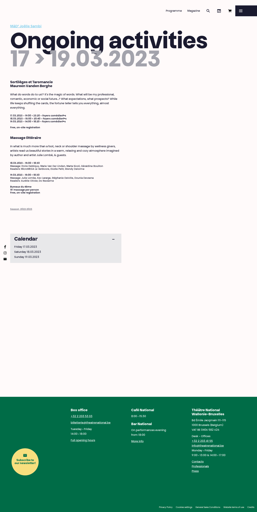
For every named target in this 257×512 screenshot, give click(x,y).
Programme (174, 11)
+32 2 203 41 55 (202, 441)
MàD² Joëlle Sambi (26, 26)
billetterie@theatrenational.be (91, 423)
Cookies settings (184, 507)
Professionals (200, 466)
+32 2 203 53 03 (81, 416)
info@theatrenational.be (208, 446)
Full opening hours (83, 440)
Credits (250, 507)
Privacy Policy (166, 507)
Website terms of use (233, 507)
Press (195, 471)
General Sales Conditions (207, 507)
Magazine (193, 11)
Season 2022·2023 (21, 209)
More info (137, 441)
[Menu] (246, 10)
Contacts (198, 461)
